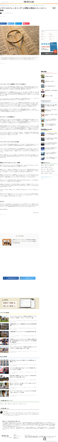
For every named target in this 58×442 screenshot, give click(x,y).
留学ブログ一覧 (16, 438)
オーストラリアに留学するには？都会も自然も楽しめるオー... (51, 148)
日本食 (53, 171)
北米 (43, 34)
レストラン (44, 169)
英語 (43, 165)
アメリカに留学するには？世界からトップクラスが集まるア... (51, 134)
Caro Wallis (2, 55)
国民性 (46, 167)
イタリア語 (47, 165)
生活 (48, 169)
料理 (51, 173)
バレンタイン (16, 403)
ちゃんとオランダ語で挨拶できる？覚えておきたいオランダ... (51, 120)
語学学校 (52, 165)
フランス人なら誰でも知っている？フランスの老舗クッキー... (51, 125)
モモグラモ (5, 411)
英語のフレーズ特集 (48, 95)
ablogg (9, 437)
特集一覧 (56, 98)
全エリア (43, 31)
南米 (51, 34)
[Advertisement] (19, 262)
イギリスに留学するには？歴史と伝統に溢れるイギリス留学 (51, 143)
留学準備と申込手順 (48, 76)
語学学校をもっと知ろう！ (50, 81)
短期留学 (48, 171)
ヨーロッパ (44, 36)
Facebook (15, 437)
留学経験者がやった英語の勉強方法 (51, 91)
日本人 (52, 169)
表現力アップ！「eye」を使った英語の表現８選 (51, 110)
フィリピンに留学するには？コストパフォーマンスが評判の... (51, 158)
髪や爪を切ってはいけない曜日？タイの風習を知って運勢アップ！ (51, 105)
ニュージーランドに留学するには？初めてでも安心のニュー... (51, 153)
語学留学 (46, 173)
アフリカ (52, 39)
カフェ (50, 167)
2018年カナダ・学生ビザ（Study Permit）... (51, 115)
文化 (6, 403)
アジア (43, 39)
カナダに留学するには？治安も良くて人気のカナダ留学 (51, 139)
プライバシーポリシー (17, 436)
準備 (43, 173)
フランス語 (44, 171)
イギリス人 (10, 403)
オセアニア (52, 36)
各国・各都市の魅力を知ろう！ (51, 86)
